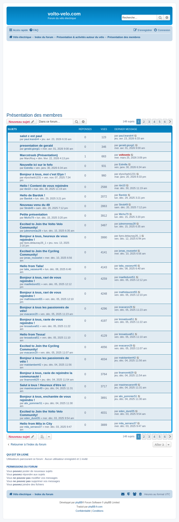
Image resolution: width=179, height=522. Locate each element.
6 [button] (165, 122)
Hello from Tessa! (32, 334)
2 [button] (144, 122)
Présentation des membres (34, 115)
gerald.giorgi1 (32, 148)
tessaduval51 (31, 326)
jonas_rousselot (33, 257)
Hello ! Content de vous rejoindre (44, 185)
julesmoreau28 (32, 230)
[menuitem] (33, 30)
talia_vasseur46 (33, 269)
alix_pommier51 (33, 403)
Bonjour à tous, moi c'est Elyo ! (43, 174)
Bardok (28, 198)
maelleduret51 (32, 284)
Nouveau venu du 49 (35, 205)
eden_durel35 (32, 418)
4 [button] (154, 122)
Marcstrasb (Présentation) (39, 155)
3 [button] (149, 122)
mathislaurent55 (33, 299)
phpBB (78, 502)
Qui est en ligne (18, 454)
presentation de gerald (36, 145)
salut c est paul (31, 136)
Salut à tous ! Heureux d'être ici (43, 385)
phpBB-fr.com (95, 506)
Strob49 (28, 208)
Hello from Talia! (32, 266)
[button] (170, 121)
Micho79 (29, 217)
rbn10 (27, 188)
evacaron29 (31, 314)
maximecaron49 (33, 388)
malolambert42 (32, 364)
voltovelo (124, 154)
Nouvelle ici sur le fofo (36, 164)
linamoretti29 (31, 379)
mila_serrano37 (33, 426)
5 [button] (159, 122)
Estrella (28, 167)
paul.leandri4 (31, 139)
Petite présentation (34, 214)
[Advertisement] (89, 76)
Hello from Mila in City (36, 423)
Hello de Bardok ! (32, 195)
